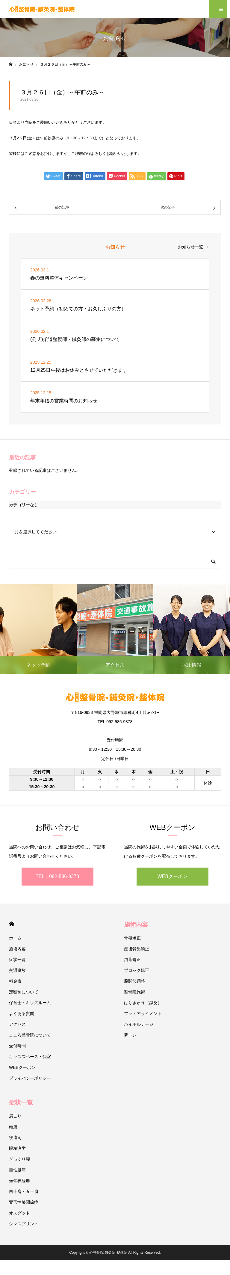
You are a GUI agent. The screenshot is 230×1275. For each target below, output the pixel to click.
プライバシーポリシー (30, 1078)
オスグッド (19, 1213)
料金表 (15, 981)
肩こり (15, 1116)
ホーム (15, 938)
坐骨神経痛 (19, 1180)
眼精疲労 (17, 1148)
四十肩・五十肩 (23, 1191)
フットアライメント (143, 1013)
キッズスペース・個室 (30, 1056)
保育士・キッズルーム (30, 1002)
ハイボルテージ (138, 1024)
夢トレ (130, 1035)
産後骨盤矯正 (136, 948)
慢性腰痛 (17, 1169)
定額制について (23, 992)
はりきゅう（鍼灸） (143, 1002)
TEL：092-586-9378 (57, 876)
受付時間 (17, 1045)
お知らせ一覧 (190, 247)
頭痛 (13, 1126)
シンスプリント (23, 1223)
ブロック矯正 (136, 970)
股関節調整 (134, 981)
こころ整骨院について (30, 1035)
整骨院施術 (134, 992)
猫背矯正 (132, 959)
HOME (11, 924)
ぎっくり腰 (19, 1159)
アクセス (17, 1024)
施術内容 (17, 948)
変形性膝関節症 (23, 1202)
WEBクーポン (172, 876)
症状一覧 (17, 959)
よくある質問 (21, 1013)
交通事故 (17, 970)
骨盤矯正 (132, 938)
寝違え (15, 1137)
